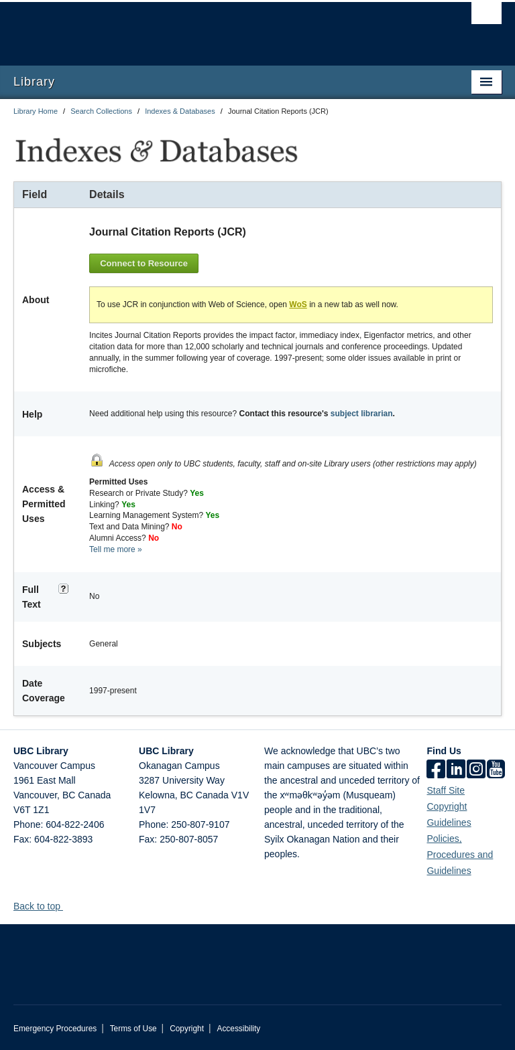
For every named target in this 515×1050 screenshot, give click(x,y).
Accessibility (238, 1027)
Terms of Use (133, 1027)
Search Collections (101, 111)
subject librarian (362, 412)
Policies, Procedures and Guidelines (459, 853)
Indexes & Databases (180, 111)
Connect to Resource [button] (144, 263)
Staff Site (445, 789)
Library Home (35, 111)
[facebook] (435, 769)
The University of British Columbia (220, 27)
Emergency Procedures (55, 1027)
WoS (297, 303)
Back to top (43, 904)
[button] (68, 904)
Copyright (187, 1027)
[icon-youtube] (496, 769)
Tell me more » (115, 547)
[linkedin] (456, 769)
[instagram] (476, 769)
